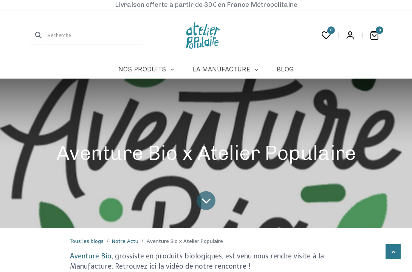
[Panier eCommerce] (374, 35)
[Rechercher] (36, 35)
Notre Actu (125, 241)
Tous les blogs (87, 241)
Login (350, 35)
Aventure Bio (91, 256)
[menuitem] (146, 69)
